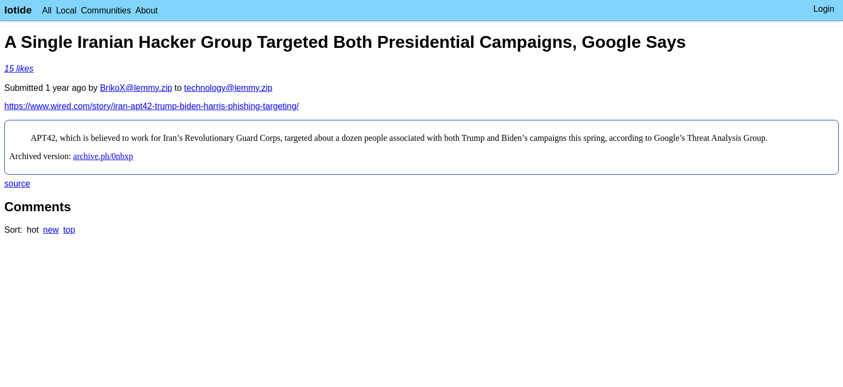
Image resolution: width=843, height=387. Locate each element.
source (17, 183)
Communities (106, 10)
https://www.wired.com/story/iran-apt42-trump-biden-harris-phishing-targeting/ (151, 106)
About (146, 10)
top (69, 229)
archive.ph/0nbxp (103, 156)
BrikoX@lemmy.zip (136, 87)
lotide (18, 10)
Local (66, 10)
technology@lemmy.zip (228, 87)
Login (823, 8)
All (47, 10)
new (51, 229)
